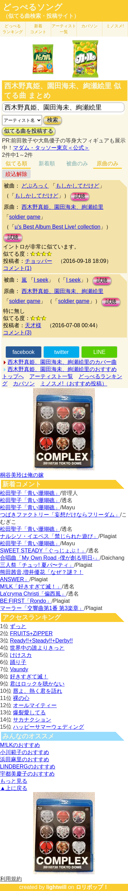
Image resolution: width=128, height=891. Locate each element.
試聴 (79, 196)
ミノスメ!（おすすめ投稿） (73, 383)
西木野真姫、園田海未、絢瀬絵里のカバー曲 (62, 362)
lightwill (56, 887)
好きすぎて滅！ (29, 676)
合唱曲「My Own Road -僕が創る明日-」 (50, 558)
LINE (99, 352)
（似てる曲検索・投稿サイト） (41, 16)
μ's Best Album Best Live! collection (58, 227)
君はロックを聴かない (37, 684)
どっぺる (12, 29)
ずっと (18, 626)
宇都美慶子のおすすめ (27, 774)
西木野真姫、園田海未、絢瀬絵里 (62, 207)
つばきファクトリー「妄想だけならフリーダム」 (60, 515)
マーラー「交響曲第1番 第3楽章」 (42, 608)
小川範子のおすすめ (24, 752)
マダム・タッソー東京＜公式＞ (51, 148)
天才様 (33, 325)
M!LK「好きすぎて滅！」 (31, 586)
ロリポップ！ (92, 887)
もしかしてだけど (77, 186)
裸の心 (21, 698)
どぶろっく (35, 186)
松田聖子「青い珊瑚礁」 (30, 493)
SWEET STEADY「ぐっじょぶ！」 (43, 550)
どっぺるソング (32, 7)
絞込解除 (16, 174)
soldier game (25, 217)
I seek (41, 280)
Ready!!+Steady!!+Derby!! (41, 641)
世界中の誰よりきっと (37, 648)
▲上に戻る (13, 788)
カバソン (89, 26)
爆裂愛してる (29, 712)
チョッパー (38, 261)
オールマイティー (35, 705)
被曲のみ (77, 163)
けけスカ (21, 655)
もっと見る (13, 781)
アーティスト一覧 (51, 376)
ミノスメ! (115, 26)
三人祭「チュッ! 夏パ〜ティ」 (37, 565)
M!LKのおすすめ (20, 745)
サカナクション (32, 720)
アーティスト (64, 29)
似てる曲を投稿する (28, 131)
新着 (38, 29)
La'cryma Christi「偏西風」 (33, 594)
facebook (23, 352)
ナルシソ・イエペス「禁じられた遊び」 (49, 536)
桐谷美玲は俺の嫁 (22, 475)
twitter (61, 352)
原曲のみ (107, 163)
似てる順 (16, 163)
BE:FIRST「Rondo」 (26, 601)
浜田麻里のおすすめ (24, 759)
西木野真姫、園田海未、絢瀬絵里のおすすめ (62, 369)
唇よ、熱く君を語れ (37, 691)
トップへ (13, 376)
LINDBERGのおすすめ (27, 766)
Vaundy (19, 669)
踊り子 (18, 662)
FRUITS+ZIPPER (31, 633)
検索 (52, 120)
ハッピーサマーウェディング (48, 727)
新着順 (47, 163)
